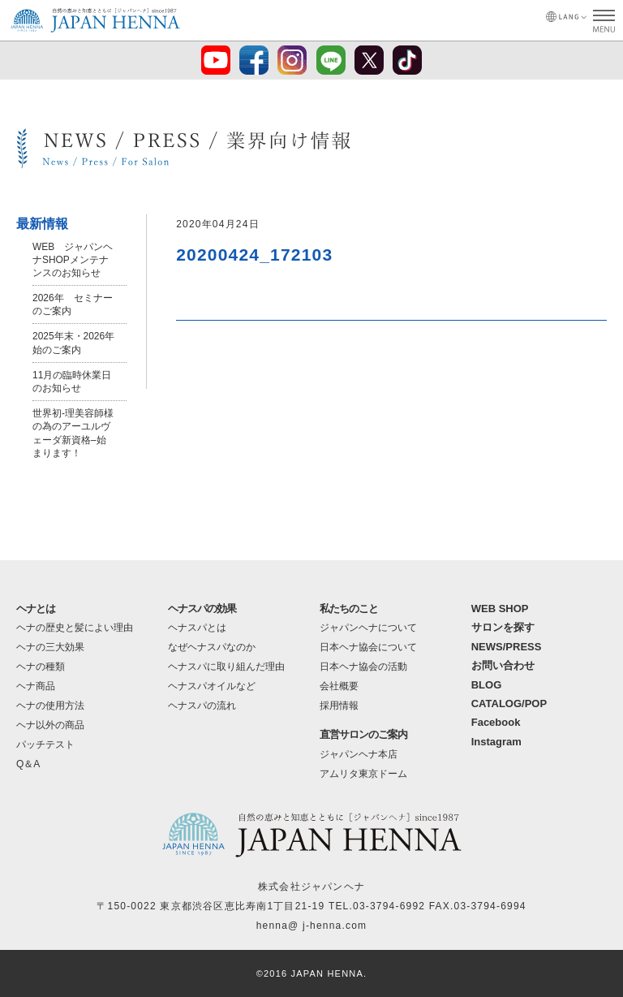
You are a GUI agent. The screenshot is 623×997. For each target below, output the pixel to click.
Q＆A (28, 764)
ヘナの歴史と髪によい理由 (74, 627)
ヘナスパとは (197, 627)
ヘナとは (35, 608)
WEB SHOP (500, 608)
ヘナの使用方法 (50, 705)
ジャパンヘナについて (368, 627)
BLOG (486, 685)
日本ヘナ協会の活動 (363, 666)
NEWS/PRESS (506, 647)
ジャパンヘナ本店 (358, 754)
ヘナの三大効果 (50, 647)
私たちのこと (349, 608)
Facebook (496, 722)
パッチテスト (45, 744)
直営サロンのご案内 (363, 734)
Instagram (496, 742)
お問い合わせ (503, 665)
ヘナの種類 (40, 666)
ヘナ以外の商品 (50, 725)
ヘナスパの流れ (202, 705)
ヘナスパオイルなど (212, 686)
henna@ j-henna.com (311, 925)
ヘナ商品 (35, 686)
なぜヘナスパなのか (212, 647)
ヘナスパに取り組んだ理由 (226, 666)
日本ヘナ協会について (368, 647)
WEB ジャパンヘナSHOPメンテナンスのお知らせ (72, 259)
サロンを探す (503, 627)
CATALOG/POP (509, 703)
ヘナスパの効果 (202, 608)
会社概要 (339, 686)
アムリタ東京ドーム (363, 773)
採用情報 (339, 705)
